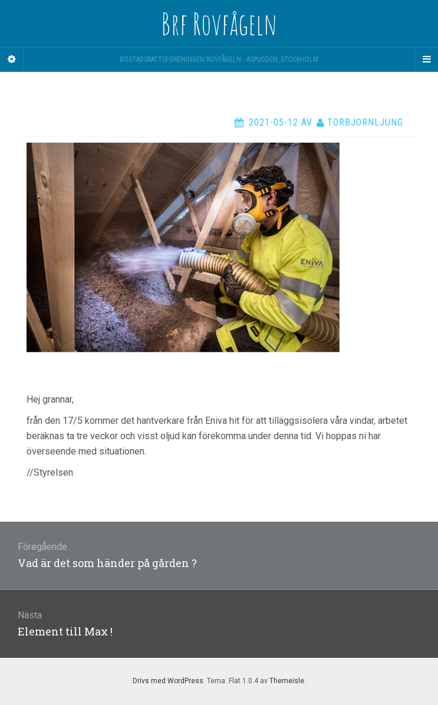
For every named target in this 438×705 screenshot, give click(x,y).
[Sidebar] (12, 59)
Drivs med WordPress (168, 681)
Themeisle (286, 681)
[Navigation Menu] (426, 59)
